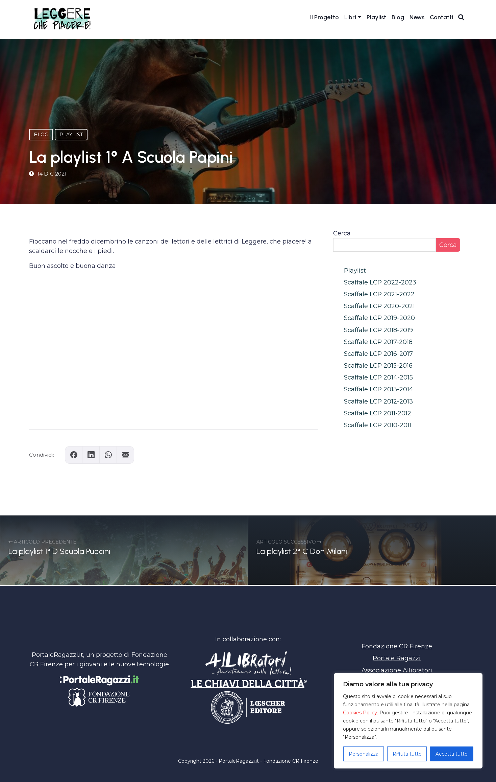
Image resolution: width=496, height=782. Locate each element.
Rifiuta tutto (407, 754)
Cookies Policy (360, 713)
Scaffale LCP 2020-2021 (379, 306)
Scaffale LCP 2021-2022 (379, 294)
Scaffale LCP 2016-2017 (378, 354)
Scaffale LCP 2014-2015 (378, 377)
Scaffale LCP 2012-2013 (378, 401)
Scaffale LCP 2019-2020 (379, 318)
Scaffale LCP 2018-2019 (378, 330)
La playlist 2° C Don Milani (301, 551)
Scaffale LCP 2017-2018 (378, 342)
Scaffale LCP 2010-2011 (378, 425)
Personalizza (363, 754)
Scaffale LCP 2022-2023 (380, 282)
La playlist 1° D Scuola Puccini (59, 551)
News (417, 17)
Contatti (441, 17)
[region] (408, 720)
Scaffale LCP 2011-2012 (377, 413)
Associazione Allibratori (397, 670)
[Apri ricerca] (461, 17)
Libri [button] (350, 17)
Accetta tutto (452, 754)
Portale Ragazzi (397, 658)
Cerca (342, 233)
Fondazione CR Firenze (397, 646)
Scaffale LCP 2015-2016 (378, 365)
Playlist (376, 17)
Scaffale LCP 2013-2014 (378, 389)
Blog (398, 17)
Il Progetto (324, 17)
